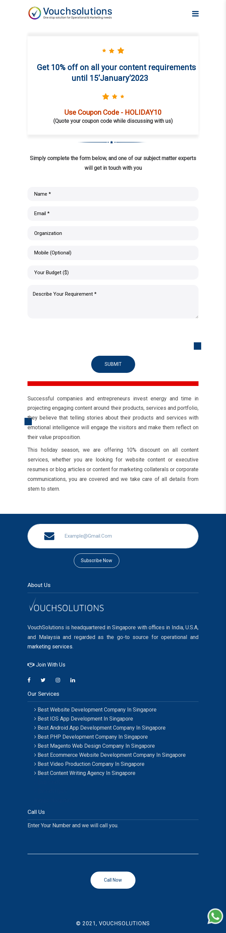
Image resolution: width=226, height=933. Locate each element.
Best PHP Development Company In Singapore (91, 737)
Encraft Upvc (50, 791)
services (62, 646)
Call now (113, 880)
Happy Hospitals (53, 800)
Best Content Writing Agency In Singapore (84, 773)
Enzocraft (47, 782)
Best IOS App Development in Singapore (83, 719)
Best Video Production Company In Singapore (89, 764)
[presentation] (78, 337)
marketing (39, 646)
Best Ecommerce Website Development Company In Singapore (110, 755)
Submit (113, 364)
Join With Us (46, 664)
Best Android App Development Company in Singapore (100, 728)
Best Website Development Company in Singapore (95, 709)
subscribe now (96, 560)
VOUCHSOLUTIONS (124, 923)
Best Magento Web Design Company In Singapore (94, 746)
